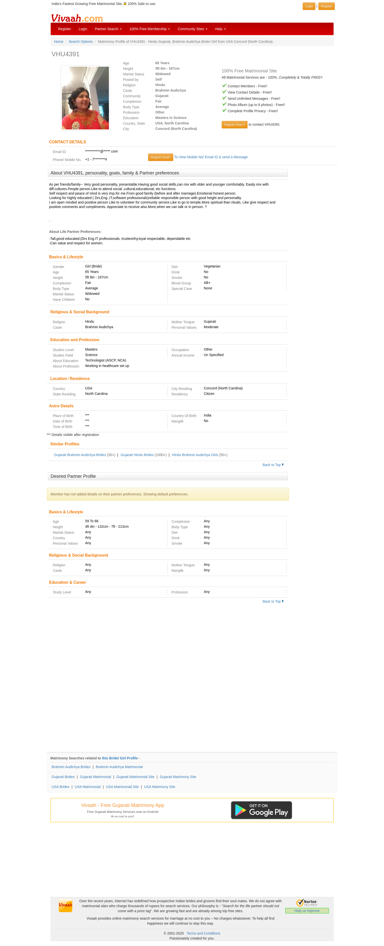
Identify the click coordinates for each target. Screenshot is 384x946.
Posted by (130, 80)
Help (220, 29)
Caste (127, 91)
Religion (129, 85)
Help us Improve (307, 911)
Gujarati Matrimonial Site (135, 777)
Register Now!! (161, 157)
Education (130, 118)
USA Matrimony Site (159, 787)
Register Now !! (234, 124)
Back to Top (273, 465)
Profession (131, 112)
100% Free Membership (149, 29)
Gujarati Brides (63, 777)
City (126, 129)
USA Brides (61, 787)
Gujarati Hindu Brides (137, 455)
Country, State (134, 123)
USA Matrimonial (88, 787)
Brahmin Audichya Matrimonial (119, 767)
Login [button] (309, 6)
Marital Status (133, 74)
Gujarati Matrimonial (95, 777)
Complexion (132, 102)
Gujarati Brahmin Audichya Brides (80, 455)
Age (126, 63)
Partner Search (108, 29)
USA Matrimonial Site (122, 787)
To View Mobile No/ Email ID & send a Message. (211, 157)
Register (64, 29)
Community (132, 96)
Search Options (81, 42)
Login (83, 29)
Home (58, 42)
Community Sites (193, 29)
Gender (59, 267)
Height (128, 69)
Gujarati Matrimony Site (178, 777)
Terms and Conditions (203, 933)
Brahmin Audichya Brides (71, 767)
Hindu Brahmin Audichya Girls (195, 455)
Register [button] (326, 6)
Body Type (131, 107)
